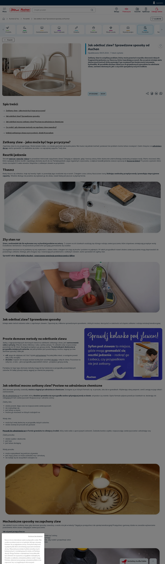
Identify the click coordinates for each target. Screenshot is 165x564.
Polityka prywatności (93, 523)
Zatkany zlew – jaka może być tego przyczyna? (24, 111)
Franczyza (59, 534)
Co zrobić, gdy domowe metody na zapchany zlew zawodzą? (30, 127)
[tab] (25, 29)
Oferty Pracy (60, 527)
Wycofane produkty (93, 545)
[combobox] (64, 10)
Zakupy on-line (31, 523)
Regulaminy (90, 527)
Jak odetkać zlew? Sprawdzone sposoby (21, 116)
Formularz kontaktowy (124, 527)
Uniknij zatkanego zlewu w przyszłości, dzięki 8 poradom (28, 133)
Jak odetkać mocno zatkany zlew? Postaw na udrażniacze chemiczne (33, 122)
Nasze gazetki (30, 527)
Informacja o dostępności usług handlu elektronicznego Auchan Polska (97, 536)
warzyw (12, 159)
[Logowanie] (157, 2)
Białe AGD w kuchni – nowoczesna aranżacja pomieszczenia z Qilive (45, 202)
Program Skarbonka (33, 534)
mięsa (26, 159)
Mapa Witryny (61, 538)
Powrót (8, 40)
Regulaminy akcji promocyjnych (97, 530)
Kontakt (119, 523)
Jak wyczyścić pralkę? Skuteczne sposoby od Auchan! (39, 440)
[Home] (20, 10)
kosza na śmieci (133, 161)
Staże (58, 530)
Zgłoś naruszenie (122, 541)
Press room (60, 523)
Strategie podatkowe (93, 549)
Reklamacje (90, 542)
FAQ (117, 530)
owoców (19, 159)
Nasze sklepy (30, 530)
